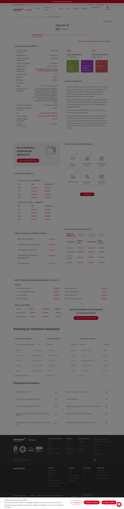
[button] (119, 504)
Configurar (76, 502)
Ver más (7, 507)
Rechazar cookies (91, 502)
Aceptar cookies (109, 502)
